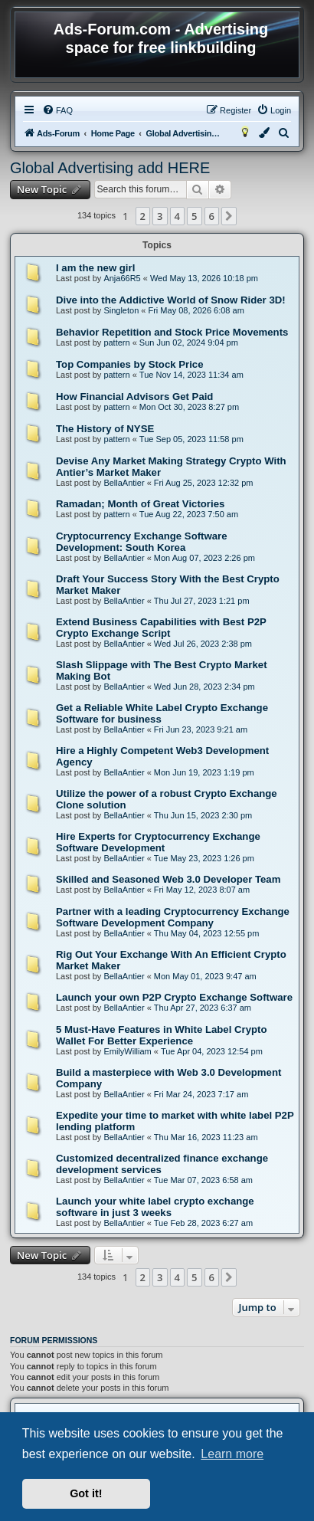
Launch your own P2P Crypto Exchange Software (174, 997)
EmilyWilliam (127, 1051)
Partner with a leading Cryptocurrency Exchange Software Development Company (172, 917)
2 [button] (143, 216)
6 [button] (211, 216)
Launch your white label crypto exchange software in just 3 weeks (155, 1206)
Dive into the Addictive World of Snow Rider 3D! (171, 300)
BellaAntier (123, 482)
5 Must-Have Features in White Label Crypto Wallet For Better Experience (161, 1035)
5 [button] (194, 216)
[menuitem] (57, 110)
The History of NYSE (105, 428)
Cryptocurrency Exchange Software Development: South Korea (141, 541)
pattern (116, 342)
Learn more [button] (232, 1453)
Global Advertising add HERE (110, 167)
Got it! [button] (86, 1493)
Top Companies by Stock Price (130, 364)
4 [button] (177, 216)
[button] (229, 216)
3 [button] (159, 216)
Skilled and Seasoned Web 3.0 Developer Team (168, 879)
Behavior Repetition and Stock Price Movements (172, 332)
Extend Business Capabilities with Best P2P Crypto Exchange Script (161, 627)
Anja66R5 (121, 278)
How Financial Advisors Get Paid (134, 396)
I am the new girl (95, 268)
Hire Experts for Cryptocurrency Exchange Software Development (158, 842)
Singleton (121, 310)
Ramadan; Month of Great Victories (140, 504)
